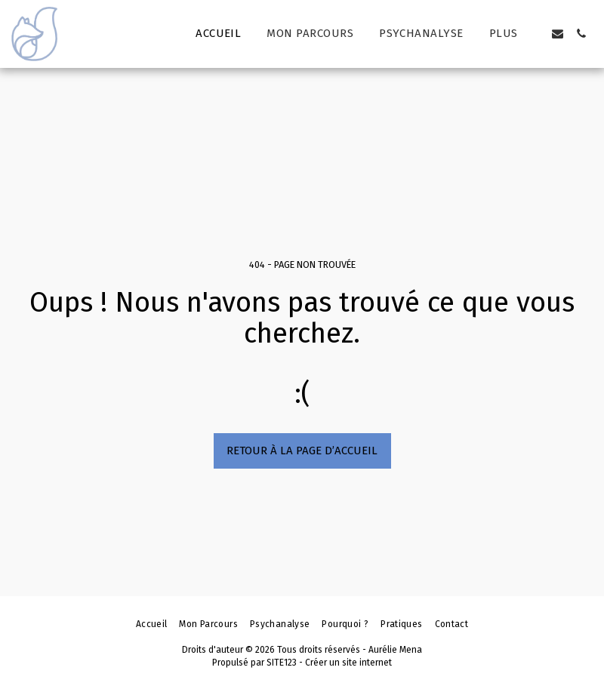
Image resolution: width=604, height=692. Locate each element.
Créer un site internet (348, 662)
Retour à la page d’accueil (302, 450)
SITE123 (282, 662)
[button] (558, 33)
